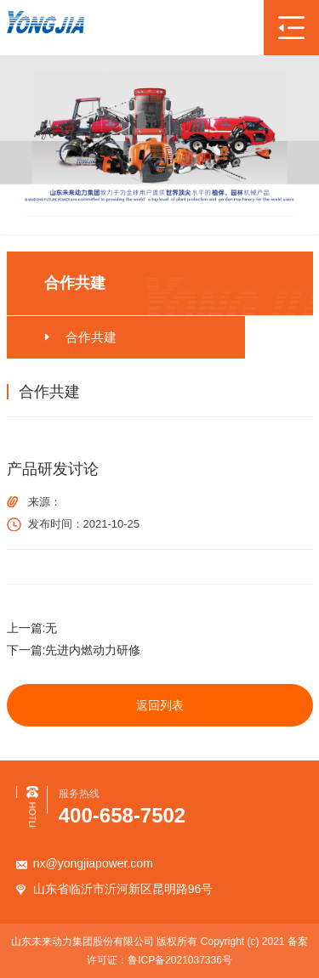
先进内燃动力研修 (92, 650)
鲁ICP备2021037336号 (180, 960)
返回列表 (160, 705)
